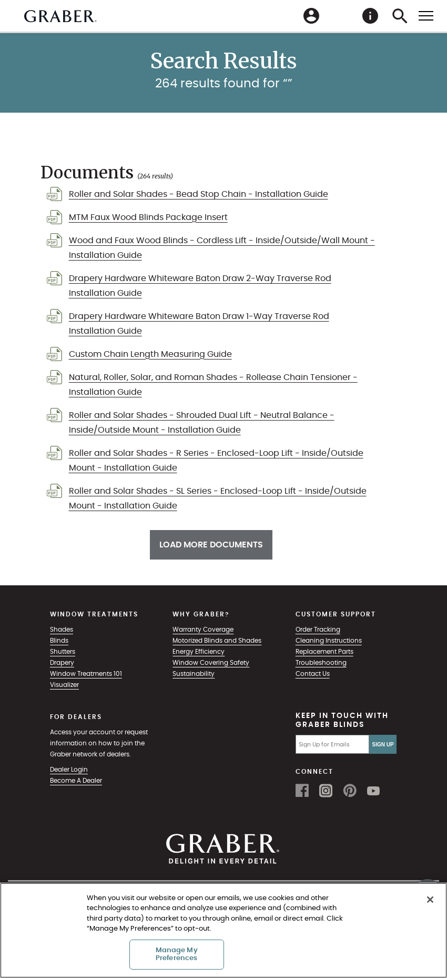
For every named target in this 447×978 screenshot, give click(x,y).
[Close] (430, 899)
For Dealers (76, 717)
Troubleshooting (321, 663)
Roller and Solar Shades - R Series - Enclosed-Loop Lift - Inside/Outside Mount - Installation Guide (216, 460)
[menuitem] (341, 16)
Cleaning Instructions (329, 640)
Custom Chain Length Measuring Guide (150, 354)
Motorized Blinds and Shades (216, 640)
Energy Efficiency (198, 651)
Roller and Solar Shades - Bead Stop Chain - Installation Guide (198, 194)
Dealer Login (69, 769)
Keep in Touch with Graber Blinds (342, 720)
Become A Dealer (76, 780)
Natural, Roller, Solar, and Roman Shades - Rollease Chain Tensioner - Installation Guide (213, 384)
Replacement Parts (324, 651)
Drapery (62, 663)
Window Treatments (94, 614)
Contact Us (313, 674)
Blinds (59, 640)
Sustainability (193, 674)
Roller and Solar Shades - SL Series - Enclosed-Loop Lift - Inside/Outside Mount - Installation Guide (218, 498)
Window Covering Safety (210, 663)
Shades (61, 629)
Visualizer (64, 685)
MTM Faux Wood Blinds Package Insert (148, 217)
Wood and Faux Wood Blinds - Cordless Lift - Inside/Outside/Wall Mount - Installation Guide (222, 248)
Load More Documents (211, 545)
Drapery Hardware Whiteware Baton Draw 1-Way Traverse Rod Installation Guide (199, 323)
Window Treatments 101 (86, 674)
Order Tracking (318, 629)
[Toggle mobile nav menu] (426, 15)
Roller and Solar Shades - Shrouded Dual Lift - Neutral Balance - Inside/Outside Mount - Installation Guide (201, 422)
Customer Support (336, 614)
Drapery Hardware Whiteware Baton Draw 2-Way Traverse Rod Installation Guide (200, 285)
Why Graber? (200, 614)
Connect (314, 772)
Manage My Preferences (177, 954)
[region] (223, 930)
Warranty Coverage (202, 629)
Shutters (62, 651)
